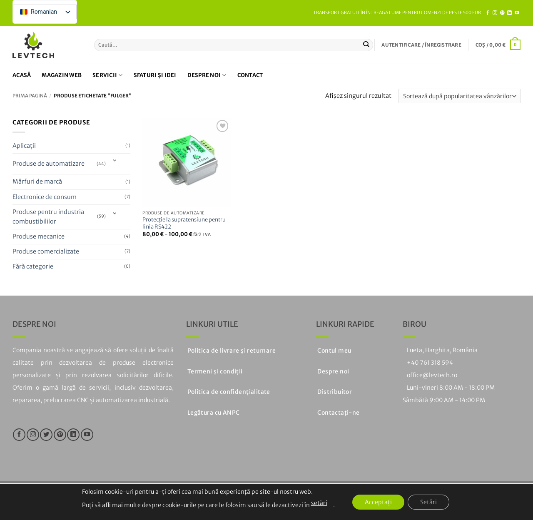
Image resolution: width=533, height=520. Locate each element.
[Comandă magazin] (460, 96)
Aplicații (24, 145)
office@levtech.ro (432, 375)
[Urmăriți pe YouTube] (517, 12)
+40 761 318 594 (430, 362)
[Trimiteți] (366, 45)
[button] (421, 44)
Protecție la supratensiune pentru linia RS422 (184, 223)
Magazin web (62, 75)
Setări (428, 502)
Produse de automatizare (48, 163)
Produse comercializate (45, 251)
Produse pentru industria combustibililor (48, 216)
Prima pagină (29, 96)
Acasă (21, 75)
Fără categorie (32, 266)
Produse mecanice (38, 236)
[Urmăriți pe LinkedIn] (509, 12)
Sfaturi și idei (155, 75)
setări (319, 503)
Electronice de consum (44, 197)
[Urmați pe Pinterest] (502, 12)
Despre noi (207, 75)
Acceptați (378, 502)
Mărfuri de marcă (37, 182)
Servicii (107, 75)
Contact (250, 75)
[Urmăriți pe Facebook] (488, 12)
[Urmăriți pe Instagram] (495, 12)
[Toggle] (115, 161)
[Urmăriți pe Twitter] (46, 434)
